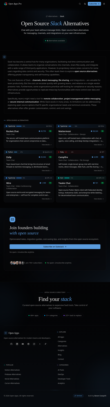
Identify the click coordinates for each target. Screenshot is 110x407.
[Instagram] (34, 344)
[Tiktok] (45, 344)
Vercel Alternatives (12, 379)
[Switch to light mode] (85, 4)
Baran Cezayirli (100, 396)
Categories (62, 341)
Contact (61, 359)
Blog (59, 355)
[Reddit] (28, 344)
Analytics (61, 383)
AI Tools (61, 370)
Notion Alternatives (12, 370)
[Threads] (40, 344)
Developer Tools (64, 379)
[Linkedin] (17, 344)
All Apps (61, 337)
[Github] (11, 344)
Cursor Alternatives (12, 383)
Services (78, 396)
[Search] (79, 4)
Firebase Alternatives (13, 374)
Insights (61, 350)
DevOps (61, 374)
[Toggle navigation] (104, 4)
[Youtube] (23, 344)
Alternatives (52, 16)
